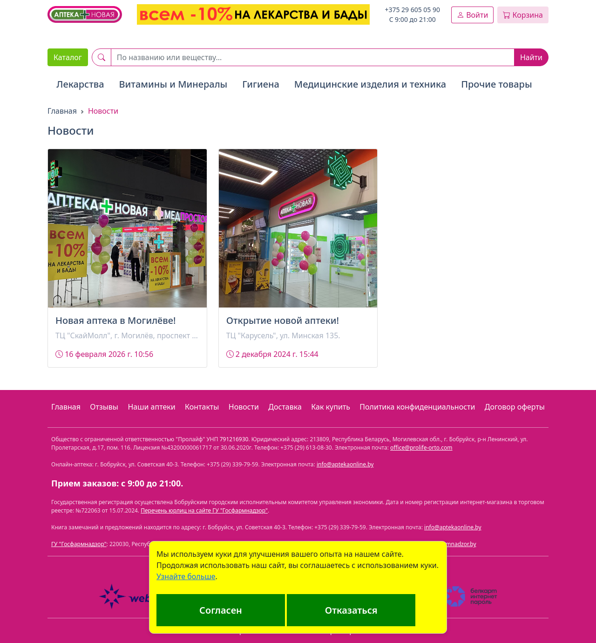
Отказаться (351, 610)
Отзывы (104, 407)
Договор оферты (515, 407)
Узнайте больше (186, 576)
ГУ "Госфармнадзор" (79, 544)
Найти (531, 57)
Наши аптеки (151, 407)
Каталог (68, 57)
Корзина (523, 15)
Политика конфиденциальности (417, 407)
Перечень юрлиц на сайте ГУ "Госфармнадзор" (204, 510)
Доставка (285, 407)
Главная (62, 111)
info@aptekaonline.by (345, 464)
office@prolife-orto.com (421, 447)
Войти (472, 15)
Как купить (330, 407)
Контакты (202, 407)
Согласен (220, 610)
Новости (244, 407)
